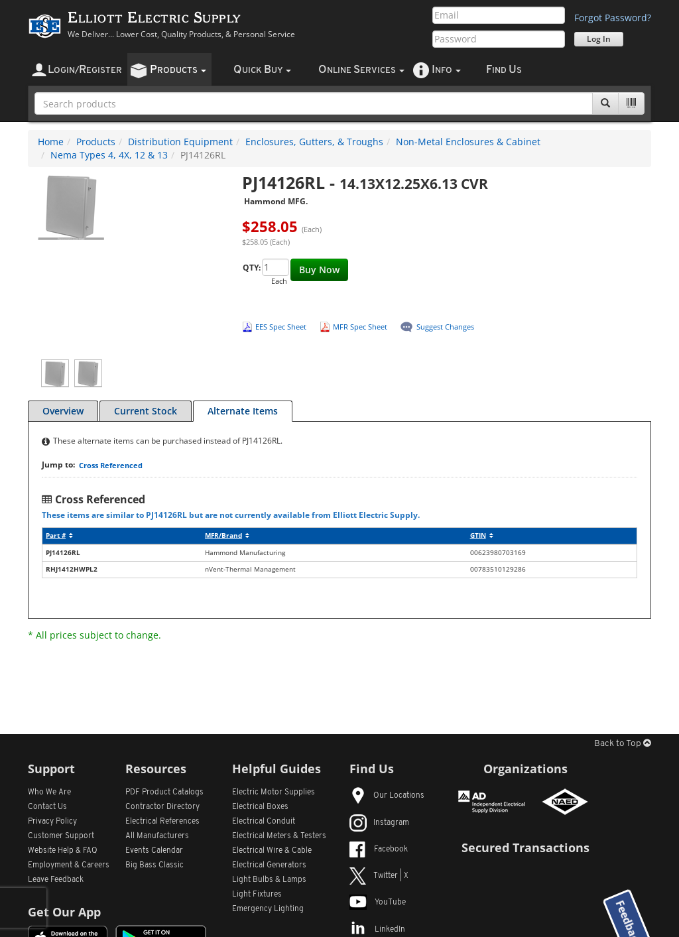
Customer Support (61, 836)
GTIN (481, 535)
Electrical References (162, 822)
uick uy (262, 70)
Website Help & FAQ (62, 851)
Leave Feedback (56, 880)
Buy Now (319, 269)
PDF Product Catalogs (164, 792)
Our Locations (386, 796)
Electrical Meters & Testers (279, 836)
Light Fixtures (257, 895)
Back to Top (622, 743)
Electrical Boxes (260, 807)
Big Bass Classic (154, 865)
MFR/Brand (227, 535)
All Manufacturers (157, 836)
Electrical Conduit (263, 822)
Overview (63, 411)
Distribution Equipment (180, 141)
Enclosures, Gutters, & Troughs (314, 141)
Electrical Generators (269, 865)
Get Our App (64, 912)
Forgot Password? (612, 17)
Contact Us (47, 807)
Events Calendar (154, 851)
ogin (85, 70)
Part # (59, 535)
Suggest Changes (445, 327)
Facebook (378, 849)
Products (95, 141)
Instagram (379, 823)
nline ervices (361, 70)
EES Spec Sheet (280, 327)
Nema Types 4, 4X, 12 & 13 (109, 155)
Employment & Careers (68, 865)
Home (51, 141)
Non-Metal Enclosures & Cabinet (468, 141)
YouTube (377, 902)
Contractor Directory (162, 807)
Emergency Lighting (268, 909)
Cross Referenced (111, 465)
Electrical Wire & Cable (272, 851)
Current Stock (145, 411)
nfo (446, 70)
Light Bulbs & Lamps (269, 880)
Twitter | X (378, 876)
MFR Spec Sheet (360, 327)
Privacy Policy (52, 822)
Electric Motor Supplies (273, 792)
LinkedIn (377, 930)
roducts (178, 70)
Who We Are (49, 792)
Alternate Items (243, 411)
